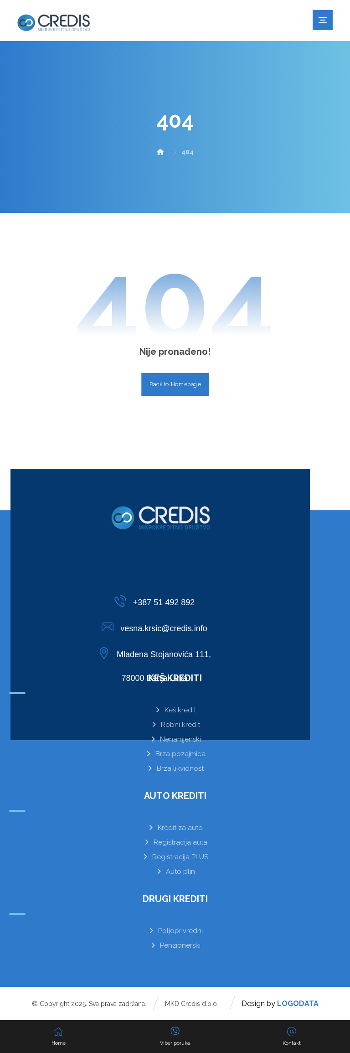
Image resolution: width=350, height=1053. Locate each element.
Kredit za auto (175, 828)
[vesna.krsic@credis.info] (157, 627)
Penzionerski (175, 945)
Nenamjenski (175, 739)
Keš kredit (175, 710)
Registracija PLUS (175, 857)
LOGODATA (298, 1003)
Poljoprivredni (175, 931)
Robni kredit (175, 725)
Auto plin (175, 871)
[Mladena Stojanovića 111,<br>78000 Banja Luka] (157, 653)
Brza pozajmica (175, 754)
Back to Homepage (175, 384)
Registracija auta (175, 842)
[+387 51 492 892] (157, 601)
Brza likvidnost (175, 768)
